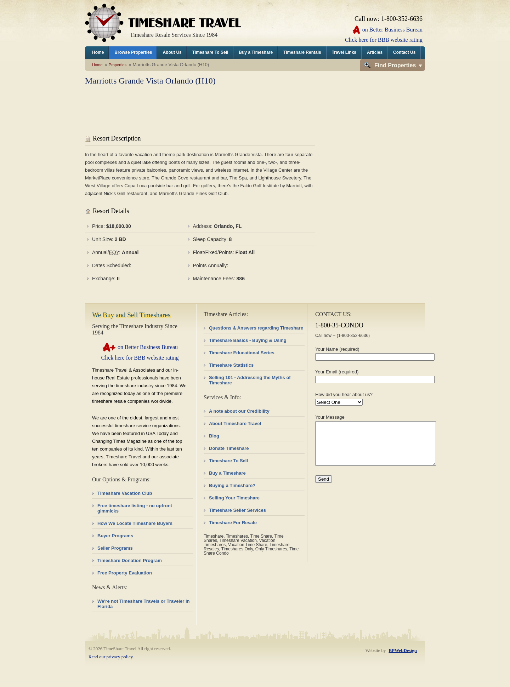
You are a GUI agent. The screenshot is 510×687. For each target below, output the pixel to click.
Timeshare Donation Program (129, 560)
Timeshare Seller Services (237, 510)
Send (323, 487)
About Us (172, 52)
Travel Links (344, 52)
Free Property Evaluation (124, 573)
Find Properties (395, 65)
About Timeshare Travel (235, 423)
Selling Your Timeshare (234, 497)
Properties (117, 65)
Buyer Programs (115, 535)
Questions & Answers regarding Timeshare (256, 328)
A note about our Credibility (239, 411)
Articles (374, 52)
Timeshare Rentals (302, 52)
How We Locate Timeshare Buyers (134, 523)
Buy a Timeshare (256, 52)
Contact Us (404, 52)
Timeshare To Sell (210, 52)
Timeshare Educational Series (241, 352)
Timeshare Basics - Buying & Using (248, 340)
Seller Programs (115, 548)
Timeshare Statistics (231, 365)
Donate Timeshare (229, 448)
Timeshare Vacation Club (124, 493)
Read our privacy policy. (111, 656)
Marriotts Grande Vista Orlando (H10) (150, 80)
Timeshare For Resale (233, 522)
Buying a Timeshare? (232, 485)
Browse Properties (133, 52)
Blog (214, 436)
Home (98, 52)
